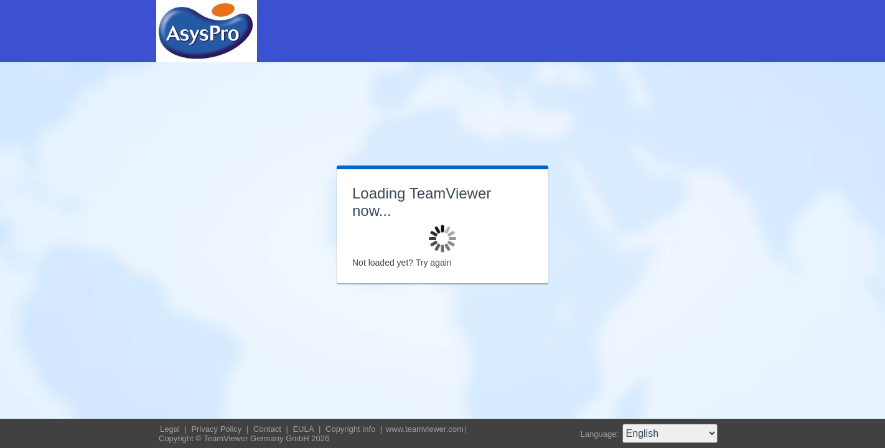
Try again (434, 263)
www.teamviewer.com (425, 429)
